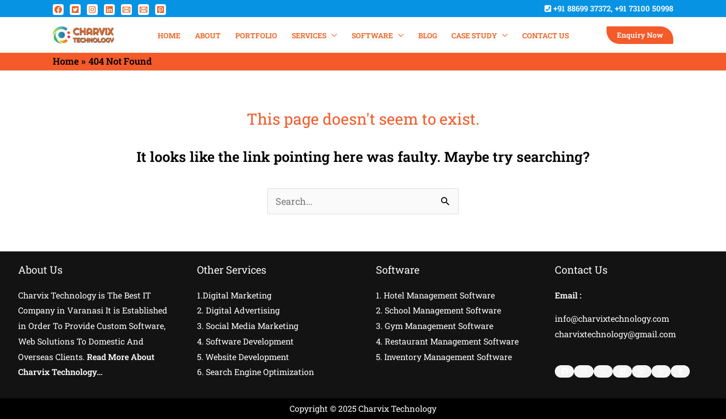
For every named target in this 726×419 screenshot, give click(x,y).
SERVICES (309, 35)
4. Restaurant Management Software (448, 341)
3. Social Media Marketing (248, 325)
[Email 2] (143, 9)
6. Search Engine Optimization (256, 371)
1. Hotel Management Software (436, 295)
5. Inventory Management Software (445, 356)
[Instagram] (92, 9)
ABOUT (208, 35)
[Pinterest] (160, 9)
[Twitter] (75, 9)
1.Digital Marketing (234, 295)
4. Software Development (245, 341)
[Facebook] (58, 9)
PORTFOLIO (256, 35)
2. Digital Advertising (238, 310)
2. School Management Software (439, 310)
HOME (169, 35)
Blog (427, 35)
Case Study (474, 35)
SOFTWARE (372, 35)
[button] (640, 35)
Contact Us (545, 35)
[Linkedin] (109, 9)
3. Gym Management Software (435, 325)
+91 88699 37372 (582, 8)
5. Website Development (243, 356)
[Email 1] (126, 9)
